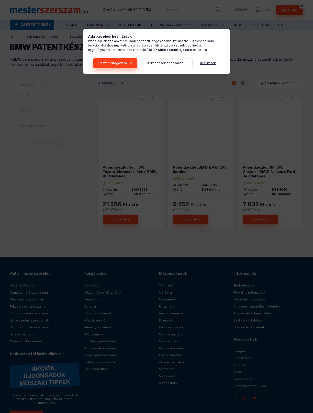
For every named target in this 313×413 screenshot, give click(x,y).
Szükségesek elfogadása (164, 63)
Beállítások (208, 63)
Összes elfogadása (112, 63)
